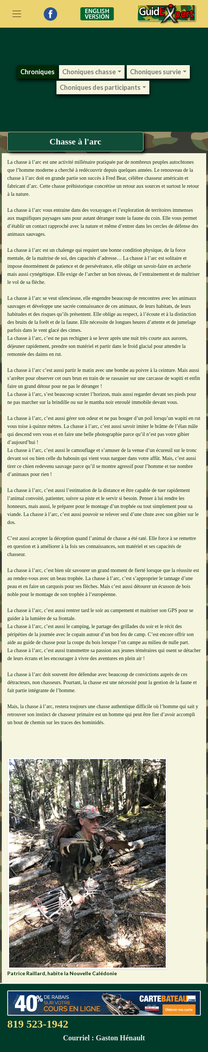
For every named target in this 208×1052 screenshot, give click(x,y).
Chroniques (37, 72)
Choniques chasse (89, 72)
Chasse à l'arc (75, 141)
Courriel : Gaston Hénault (104, 1038)
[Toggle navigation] (16, 13)
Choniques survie (155, 72)
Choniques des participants (100, 87)
